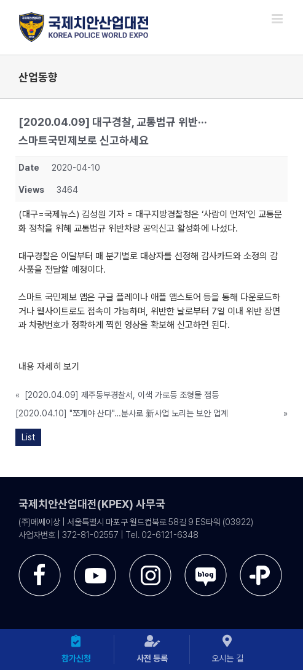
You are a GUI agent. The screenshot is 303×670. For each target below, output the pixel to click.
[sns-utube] (95, 558)
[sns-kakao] (261, 558)
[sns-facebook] (39, 558)
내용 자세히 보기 (48, 366)
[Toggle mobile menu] (278, 18)
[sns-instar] (150, 558)
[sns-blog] (205, 558)
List (28, 437)
